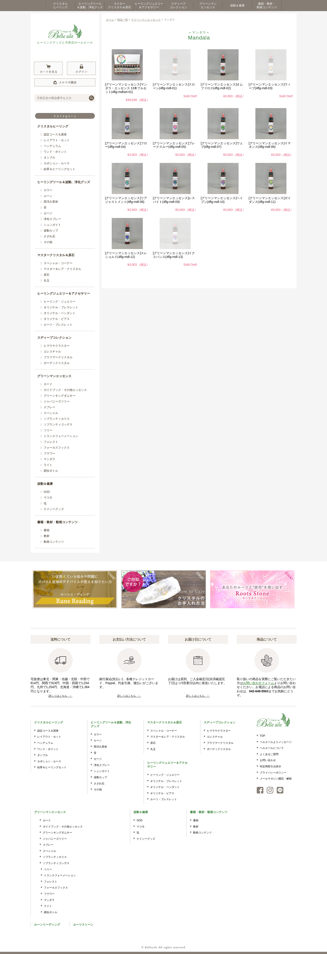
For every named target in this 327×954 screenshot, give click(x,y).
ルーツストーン (83, 924)
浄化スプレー (52, 219)
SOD (47, 491)
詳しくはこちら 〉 (60, 695)
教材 (46, 536)
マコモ (48, 497)
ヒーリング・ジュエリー (59, 301)
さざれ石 (49, 236)
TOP (262, 735)
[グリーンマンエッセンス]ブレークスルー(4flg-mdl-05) (174, 145)
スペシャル (51, 413)
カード (48, 384)
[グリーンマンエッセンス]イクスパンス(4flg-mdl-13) (174, 255)
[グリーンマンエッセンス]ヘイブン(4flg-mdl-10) (222, 200)
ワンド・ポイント (55, 151)
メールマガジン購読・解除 (276, 778)
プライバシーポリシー (273, 772)
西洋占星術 (51, 201)
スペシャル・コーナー (58, 263)
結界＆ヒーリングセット (59, 169)
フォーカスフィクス (57, 447)
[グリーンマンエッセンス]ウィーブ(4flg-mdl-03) (270, 86)
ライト (48, 465)
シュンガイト (52, 224)
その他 (48, 242)
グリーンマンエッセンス (54, 376)
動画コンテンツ (54, 541)
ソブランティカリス (57, 418)
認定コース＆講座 (55, 134)
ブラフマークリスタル (58, 357)
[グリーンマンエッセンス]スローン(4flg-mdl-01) (174, 86)
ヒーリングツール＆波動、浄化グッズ (63, 182)
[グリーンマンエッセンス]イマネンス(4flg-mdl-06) (270, 145)
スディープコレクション (54, 337)
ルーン (48, 196)
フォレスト (51, 441)
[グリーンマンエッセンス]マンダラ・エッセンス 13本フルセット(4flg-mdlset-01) (126, 88)
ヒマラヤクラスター (57, 345)
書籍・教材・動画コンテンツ (57, 522)
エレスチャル (52, 351)
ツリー (48, 430)
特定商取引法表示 (270, 766)
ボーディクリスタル (57, 363)
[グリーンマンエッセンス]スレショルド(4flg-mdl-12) (126, 255)
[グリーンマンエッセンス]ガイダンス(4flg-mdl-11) (270, 200)
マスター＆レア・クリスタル (62, 269)
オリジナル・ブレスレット (61, 307)
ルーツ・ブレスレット (58, 324)
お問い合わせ (268, 760)
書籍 (46, 530)
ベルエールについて (272, 748)
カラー (48, 190)
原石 (46, 274)
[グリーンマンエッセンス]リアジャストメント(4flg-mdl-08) (126, 200)
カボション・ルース (57, 163)
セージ (48, 213)
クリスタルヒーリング (52, 126)
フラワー (49, 453)
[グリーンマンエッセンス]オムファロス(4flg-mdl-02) (222, 86)
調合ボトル (51, 470)
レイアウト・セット (57, 140)
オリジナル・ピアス (57, 319)
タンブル (49, 157)
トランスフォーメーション (61, 436)
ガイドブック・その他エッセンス (65, 390)
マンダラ (49, 459)
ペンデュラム (52, 146)
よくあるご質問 (269, 754)
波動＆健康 (45, 483)
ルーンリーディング (47, 924)
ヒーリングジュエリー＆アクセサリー (63, 293)
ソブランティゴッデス (58, 424)
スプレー (49, 407)
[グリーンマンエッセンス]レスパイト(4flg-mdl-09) (174, 200)
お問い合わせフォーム (258, 683)
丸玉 (46, 280)
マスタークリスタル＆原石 (55, 255)
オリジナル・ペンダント (59, 313)
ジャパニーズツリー (57, 401)
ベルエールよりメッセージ (276, 742)
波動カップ (51, 230)
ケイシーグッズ (54, 509)
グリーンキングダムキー (59, 395)
